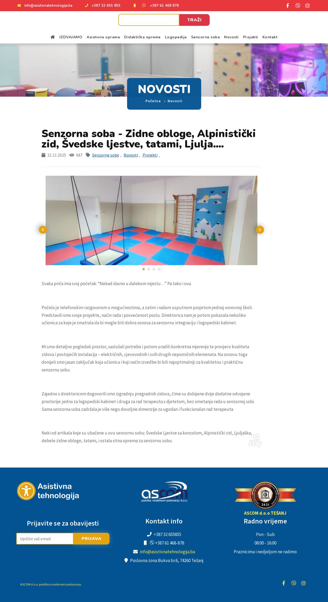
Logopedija (176, 37)
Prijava (92, 539)
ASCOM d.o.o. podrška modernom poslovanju (50, 584)
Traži (194, 20)
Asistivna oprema (103, 37)
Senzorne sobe (205, 37)
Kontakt (270, 37)
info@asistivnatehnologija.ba (48, 5)
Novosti (231, 37)
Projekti (250, 37)
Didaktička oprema (142, 37)
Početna (153, 96)
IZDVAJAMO (71, 37)
